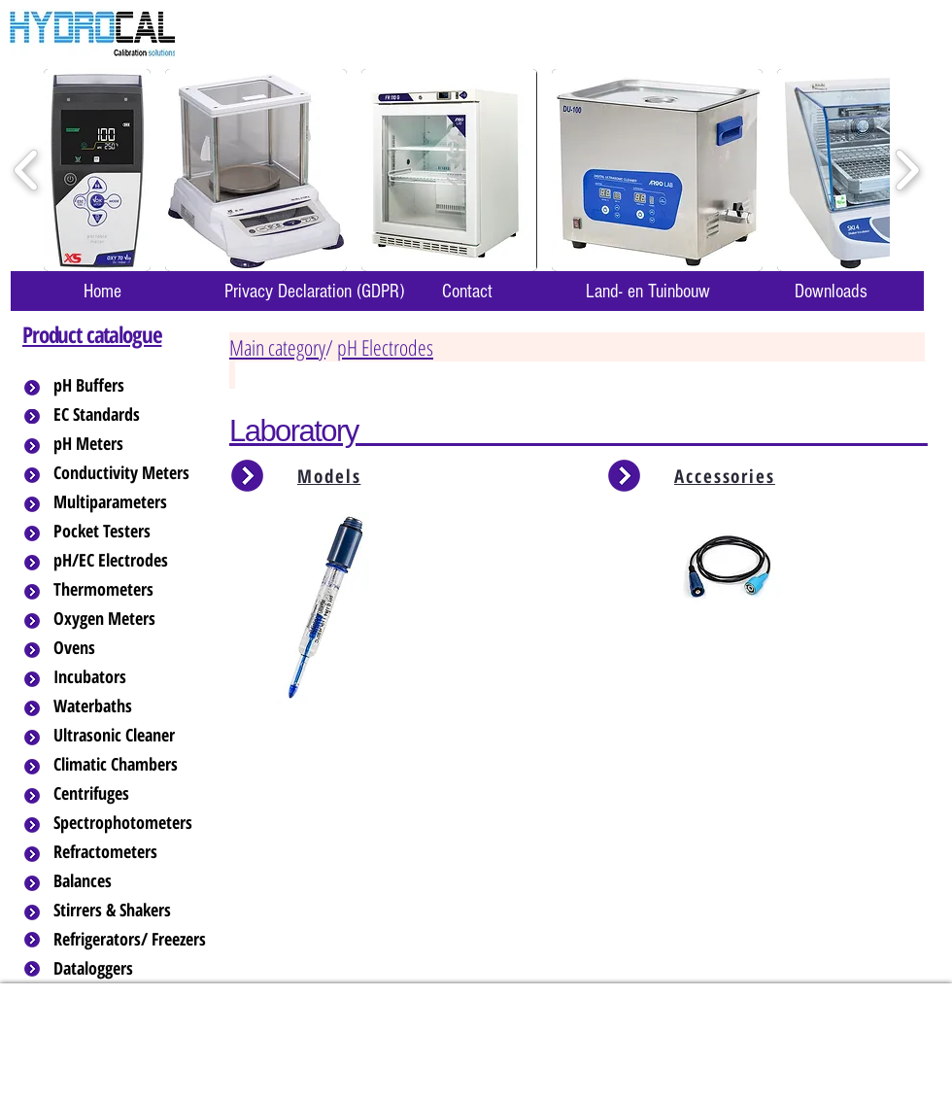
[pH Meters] (131, 444)
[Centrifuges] (131, 793)
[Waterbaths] (131, 706)
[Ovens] (131, 648)
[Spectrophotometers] (138, 823)
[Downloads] (830, 291)
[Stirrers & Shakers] (131, 910)
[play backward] (27, 170)
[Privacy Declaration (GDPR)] (313, 291)
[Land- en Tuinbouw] (647, 291)
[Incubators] (131, 677)
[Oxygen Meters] (131, 619)
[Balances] (131, 881)
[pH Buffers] (131, 385)
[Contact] (467, 291)
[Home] (102, 291)
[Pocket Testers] (131, 531)
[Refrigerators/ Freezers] (131, 939)
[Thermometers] (131, 589)
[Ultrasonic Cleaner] (131, 735)
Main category (277, 346)
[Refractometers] (131, 852)
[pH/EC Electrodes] (131, 560)
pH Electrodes (385, 346)
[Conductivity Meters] (137, 473)
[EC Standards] (131, 415)
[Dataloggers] (131, 968)
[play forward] (907, 170)
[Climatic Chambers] (132, 764)
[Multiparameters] (131, 502)
